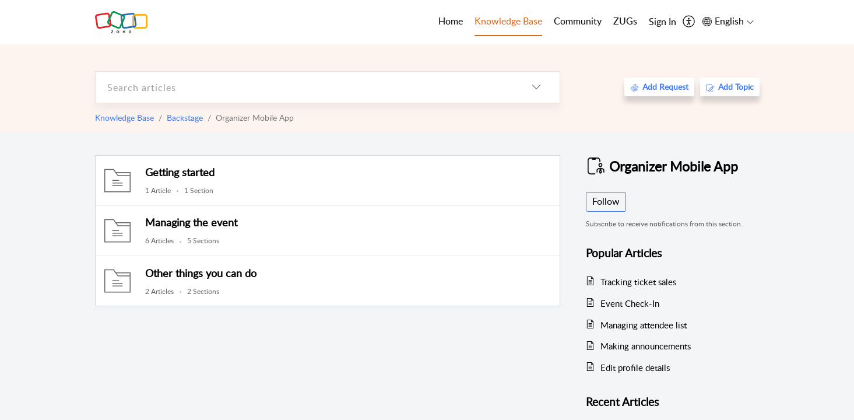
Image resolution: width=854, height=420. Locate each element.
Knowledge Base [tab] (508, 21)
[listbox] (536, 87)
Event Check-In (629, 303)
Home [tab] (450, 21)
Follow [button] (606, 201)
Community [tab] (578, 21)
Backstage (185, 117)
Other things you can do (200, 273)
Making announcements (645, 346)
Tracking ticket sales (638, 282)
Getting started (180, 172)
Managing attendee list (643, 325)
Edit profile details (635, 367)
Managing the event (191, 222)
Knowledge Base (124, 117)
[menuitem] (662, 22)
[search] (304, 87)
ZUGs (625, 21)
